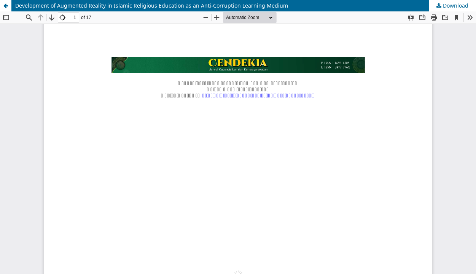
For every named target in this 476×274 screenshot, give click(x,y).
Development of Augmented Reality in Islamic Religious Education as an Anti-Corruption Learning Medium (151, 5)
